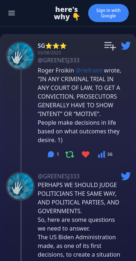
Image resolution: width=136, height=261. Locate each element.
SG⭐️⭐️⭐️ (52, 46)
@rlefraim (88, 70)
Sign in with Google (108, 13)
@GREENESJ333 (58, 60)
